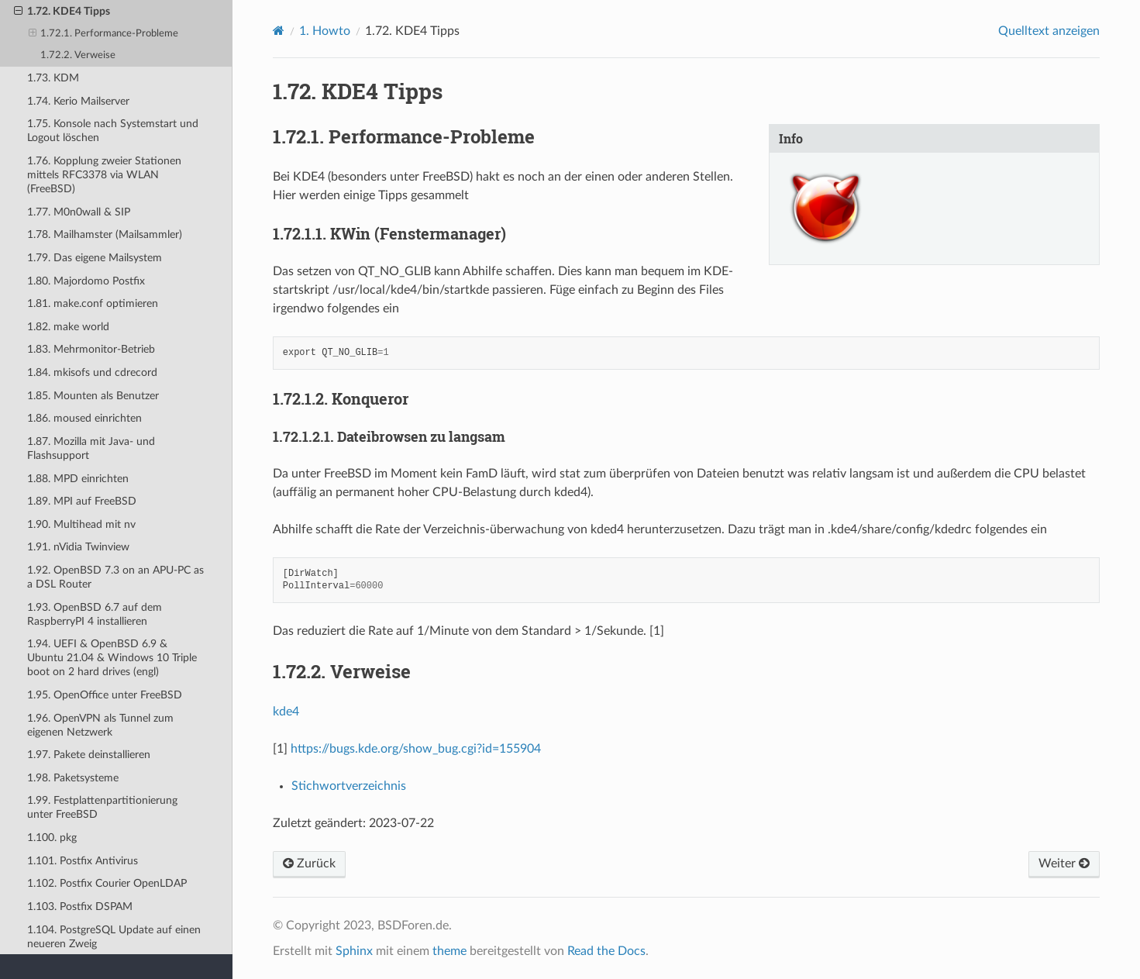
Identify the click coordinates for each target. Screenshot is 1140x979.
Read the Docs (606, 951)
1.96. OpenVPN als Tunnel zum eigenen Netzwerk (100, 725)
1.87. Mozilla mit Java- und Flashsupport (91, 448)
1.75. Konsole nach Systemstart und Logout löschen (112, 130)
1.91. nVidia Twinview (78, 547)
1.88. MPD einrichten (78, 478)
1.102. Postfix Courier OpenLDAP (107, 883)
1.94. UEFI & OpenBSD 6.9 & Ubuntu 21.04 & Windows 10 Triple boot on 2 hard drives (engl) (112, 657)
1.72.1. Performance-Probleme (104, 34)
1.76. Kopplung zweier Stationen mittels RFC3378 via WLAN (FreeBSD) (104, 175)
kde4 (286, 711)
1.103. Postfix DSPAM (80, 906)
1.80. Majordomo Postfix (86, 281)
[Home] (278, 30)
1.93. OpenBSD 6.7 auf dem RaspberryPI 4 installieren (94, 614)
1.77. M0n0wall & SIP (78, 212)
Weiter (1064, 863)
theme (449, 951)
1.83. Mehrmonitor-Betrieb (91, 349)
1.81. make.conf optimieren (92, 303)
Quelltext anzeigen (1049, 31)
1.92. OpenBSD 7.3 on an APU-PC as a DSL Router (115, 577)
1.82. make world (68, 327)
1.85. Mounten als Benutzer (93, 396)
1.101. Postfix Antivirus (82, 861)
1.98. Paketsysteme (73, 778)
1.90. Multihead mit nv (81, 524)
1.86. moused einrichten (84, 418)
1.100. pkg (52, 837)
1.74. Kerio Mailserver (78, 101)
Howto (324, 31)
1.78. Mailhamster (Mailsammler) (104, 234)
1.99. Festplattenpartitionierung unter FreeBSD (102, 807)
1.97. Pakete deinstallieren (88, 754)
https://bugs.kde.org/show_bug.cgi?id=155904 (416, 749)
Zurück (309, 863)
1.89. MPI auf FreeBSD (81, 501)
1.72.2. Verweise (77, 55)
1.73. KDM (53, 78)
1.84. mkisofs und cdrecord (92, 372)
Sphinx (354, 951)
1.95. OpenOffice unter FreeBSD (104, 695)
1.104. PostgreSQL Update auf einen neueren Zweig (114, 937)
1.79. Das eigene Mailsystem (94, 258)
